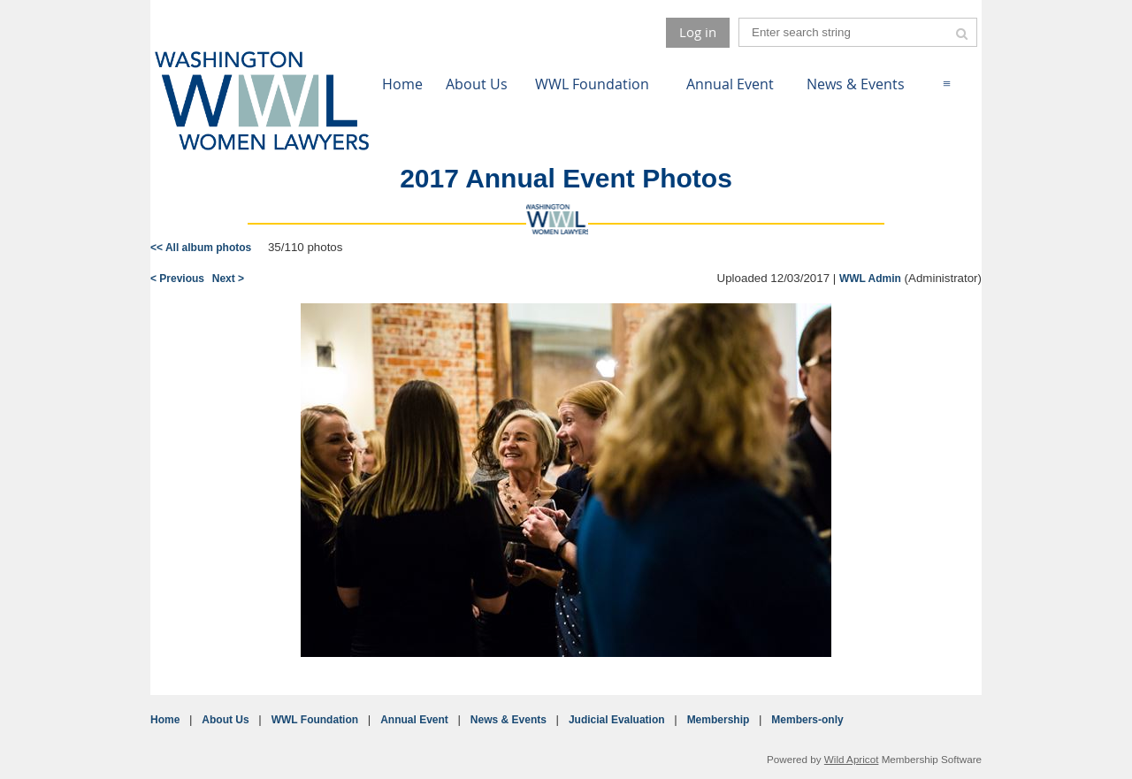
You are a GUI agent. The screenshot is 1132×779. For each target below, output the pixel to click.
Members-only (807, 720)
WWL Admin (870, 278)
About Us (225, 720)
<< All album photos (200, 247)
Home (165, 720)
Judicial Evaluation (617, 720)
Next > (228, 278)
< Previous (177, 278)
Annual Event (414, 720)
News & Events (508, 720)
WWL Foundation (315, 720)
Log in (697, 32)
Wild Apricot (851, 759)
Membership (718, 720)
